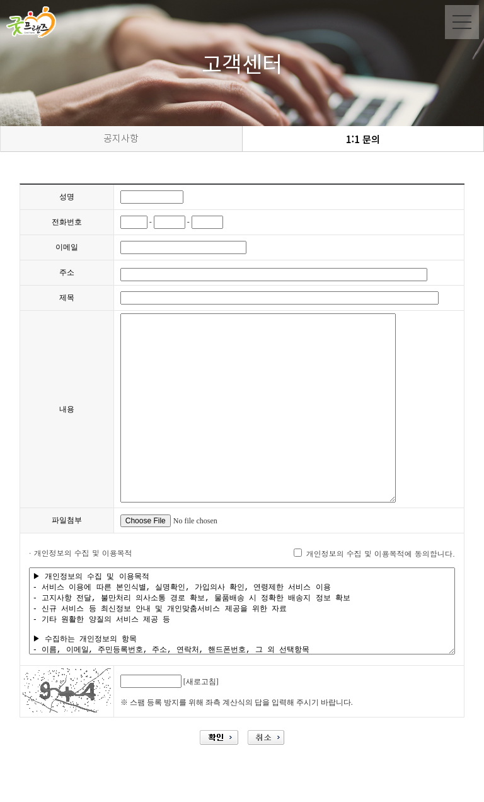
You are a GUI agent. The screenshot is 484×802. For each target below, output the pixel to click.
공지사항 (121, 138)
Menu (462, 22)
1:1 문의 (363, 139)
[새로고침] (201, 698)
